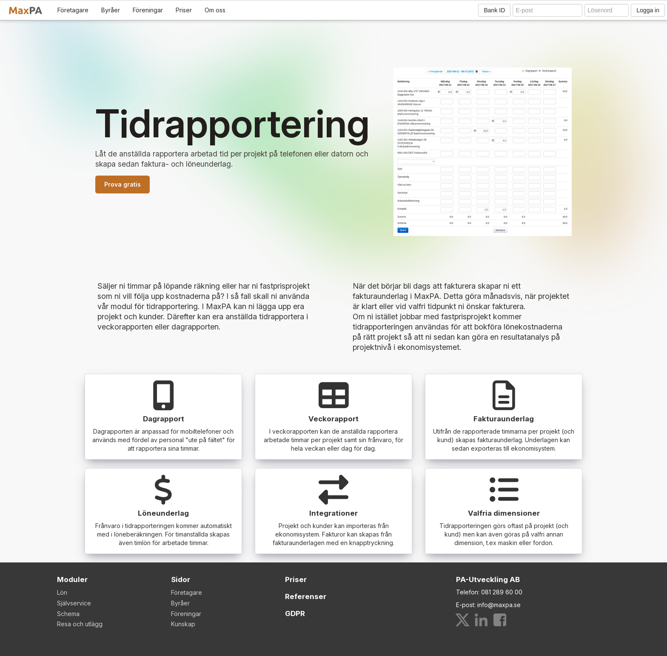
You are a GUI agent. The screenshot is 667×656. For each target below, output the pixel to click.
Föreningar (148, 10)
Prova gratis (122, 184)
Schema (68, 613)
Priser (184, 10)
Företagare (72, 10)
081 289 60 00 (501, 592)
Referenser (305, 596)
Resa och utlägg (80, 624)
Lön (62, 592)
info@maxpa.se (499, 604)
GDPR (295, 613)
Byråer (110, 10)
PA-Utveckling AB (488, 579)
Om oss (215, 10)
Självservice (74, 603)
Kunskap (183, 624)
